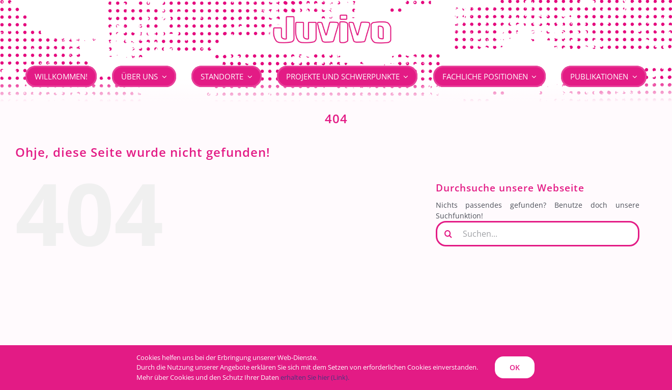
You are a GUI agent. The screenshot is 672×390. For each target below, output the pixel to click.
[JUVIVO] (336, 13)
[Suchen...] (537, 233)
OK (515, 367)
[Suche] (448, 233)
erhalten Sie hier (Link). (315, 377)
